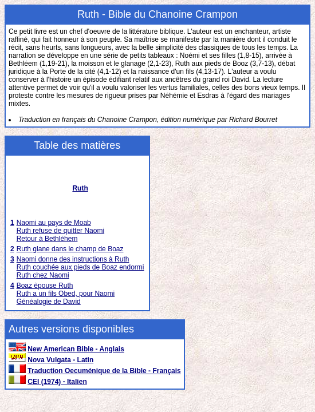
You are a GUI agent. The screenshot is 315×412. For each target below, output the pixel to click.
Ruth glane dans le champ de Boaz (70, 249)
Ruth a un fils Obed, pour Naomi (66, 294)
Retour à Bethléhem (47, 239)
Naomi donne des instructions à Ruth (73, 259)
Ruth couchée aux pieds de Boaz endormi (80, 267)
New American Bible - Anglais (75, 349)
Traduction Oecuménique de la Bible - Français (103, 371)
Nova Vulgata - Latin (60, 360)
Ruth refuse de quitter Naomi (60, 231)
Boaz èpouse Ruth (45, 286)
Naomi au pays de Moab (54, 223)
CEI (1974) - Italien (56, 382)
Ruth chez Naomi (43, 275)
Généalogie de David (49, 302)
